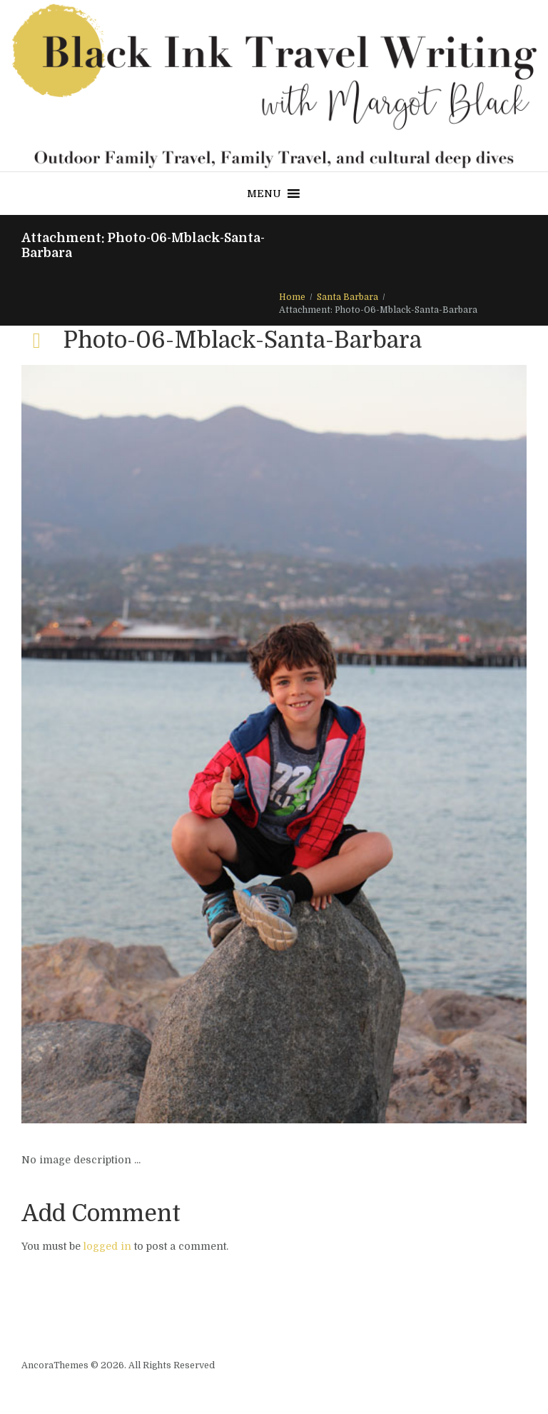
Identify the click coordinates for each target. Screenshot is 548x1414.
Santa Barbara (347, 297)
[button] (264, 193)
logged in (107, 1246)
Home (292, 297)
